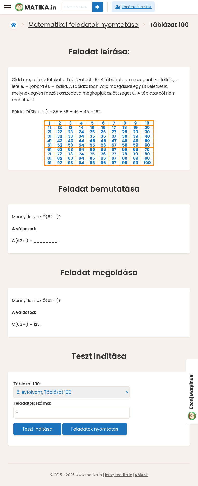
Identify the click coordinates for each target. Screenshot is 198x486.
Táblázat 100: (27, 384)
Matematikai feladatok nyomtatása (83, 24)
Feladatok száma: (32, 403)
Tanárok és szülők (133, 7)
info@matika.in (118, 474)
